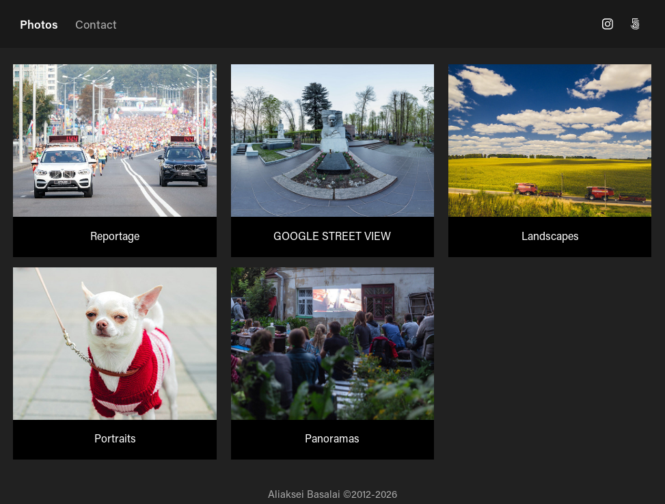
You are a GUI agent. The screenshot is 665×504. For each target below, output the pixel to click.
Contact (96, 23)
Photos (39, 23)
